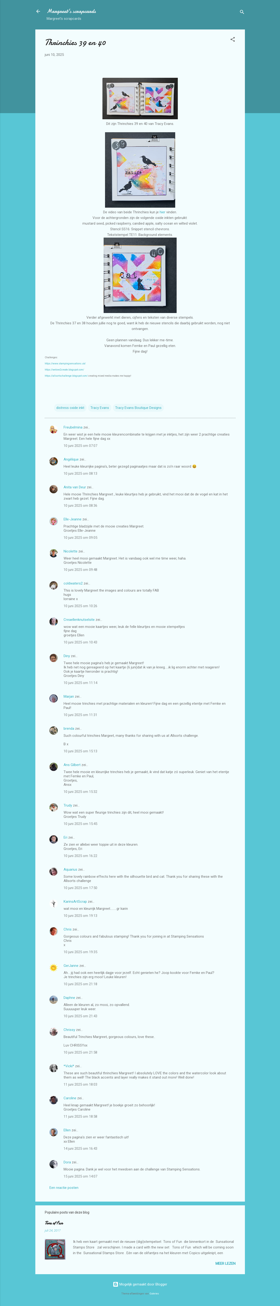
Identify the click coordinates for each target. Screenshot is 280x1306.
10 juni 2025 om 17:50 (80, 888)
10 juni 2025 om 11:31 (80, 715)
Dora (67, 1162)
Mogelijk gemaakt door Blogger (140, 1284)
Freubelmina (73, 427)
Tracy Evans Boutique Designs (138, 408)
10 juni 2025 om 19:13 (80, 916)
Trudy (68, 805)
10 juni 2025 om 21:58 (80, 1052)
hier (163, 212)
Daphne (69, 998)
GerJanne (71, 966)
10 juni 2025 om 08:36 (80, 505)
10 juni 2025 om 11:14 (80, 683)
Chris (68, 929)
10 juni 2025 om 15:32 (80, 792)
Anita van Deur (75, 487)
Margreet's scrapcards (71, 11)
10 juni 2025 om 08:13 (80, 473)
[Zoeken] (242, 13)
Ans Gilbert (72, 765)
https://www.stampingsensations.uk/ (65, 363)
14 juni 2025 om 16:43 (80, 1148)
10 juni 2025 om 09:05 (80, 538)
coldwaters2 (73, 583)
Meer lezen (225, 1263)
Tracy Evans (99, 408)
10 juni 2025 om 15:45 (80, 824)
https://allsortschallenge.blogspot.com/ (66, 376)
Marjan (69, 696)
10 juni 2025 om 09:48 (80, 570)
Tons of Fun (54, 1223)
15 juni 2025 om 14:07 (80, 1176)
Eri (66, 837)
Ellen (67, 1130)
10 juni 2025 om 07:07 (80, 446)
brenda (69, 728)
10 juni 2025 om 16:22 (80, 856)
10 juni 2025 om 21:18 (80, 984)
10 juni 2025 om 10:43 (80, 642)
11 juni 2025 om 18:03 (80, 1084)
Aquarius (70, 869)
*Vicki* (69, 1066)
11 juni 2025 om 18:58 (80, 1116)
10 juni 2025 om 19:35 (80, 952)
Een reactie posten (63, 1188)
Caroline (70, 1098)
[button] (232, 40)
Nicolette (70, 551)
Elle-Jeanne (72, 519)
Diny (67, 656)
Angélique (72, 459)
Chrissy (69, 1030)
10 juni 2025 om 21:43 (80, 1016)
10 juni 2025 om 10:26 (80, 606)
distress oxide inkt (70, 408)
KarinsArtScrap (75, 901)
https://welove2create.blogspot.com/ (64, 369)
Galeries (154, 1293)
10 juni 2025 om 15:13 (80, 751)
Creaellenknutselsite (79, 620)
